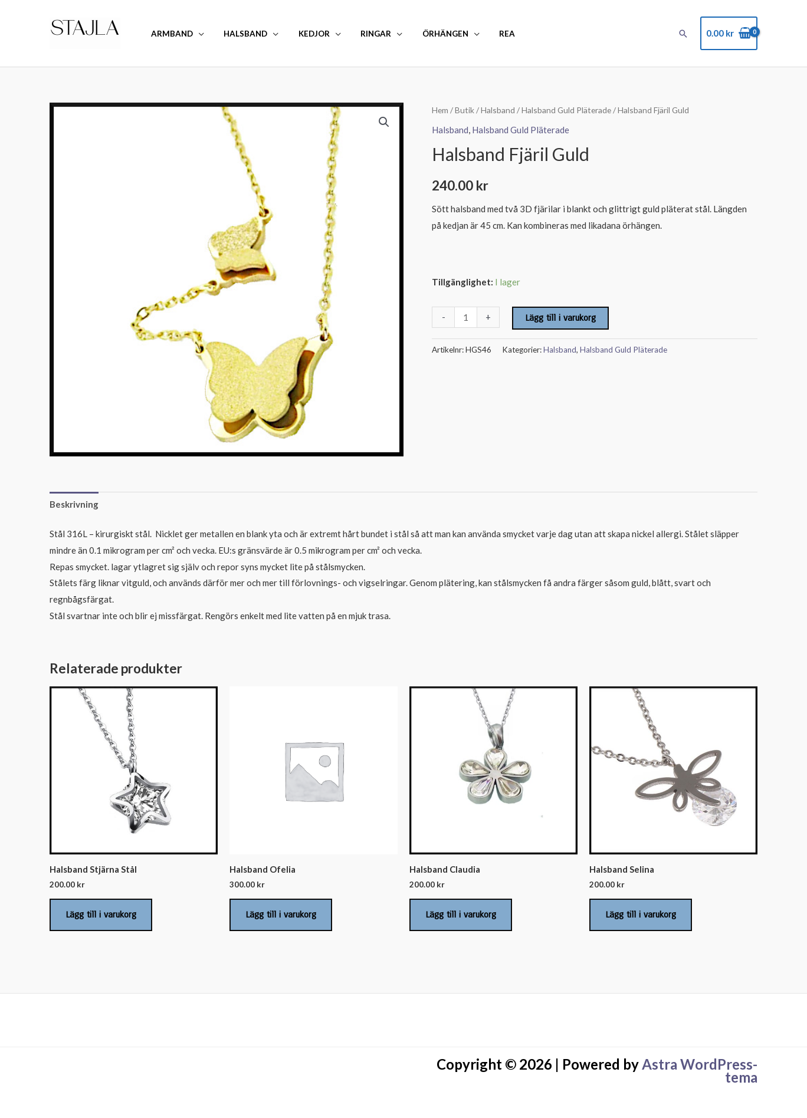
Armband (170, 33)
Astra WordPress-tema (699, 1070)
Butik (464, 110)
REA (486, 33)
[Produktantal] (465, 317)
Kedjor (304, 33)
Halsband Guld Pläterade (566, 110)
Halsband (240, 33)
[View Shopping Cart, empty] (728, 33)
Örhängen (428, 33)
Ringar (362, 33)
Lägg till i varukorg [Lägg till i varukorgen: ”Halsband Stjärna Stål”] (100, 914)
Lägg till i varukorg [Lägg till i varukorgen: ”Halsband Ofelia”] (280, 914)
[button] (683, 33)
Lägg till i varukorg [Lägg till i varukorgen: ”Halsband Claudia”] (460, 914)
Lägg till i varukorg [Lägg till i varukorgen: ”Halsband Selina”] (640, 914)
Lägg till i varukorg (560, 318)
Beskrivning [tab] (74, 504)
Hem (440, 110)
